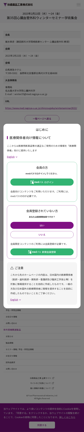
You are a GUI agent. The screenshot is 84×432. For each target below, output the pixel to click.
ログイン (42, 182)
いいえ (42, 234)
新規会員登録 (42, 252)
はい (42, 225)
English (11, 156)
